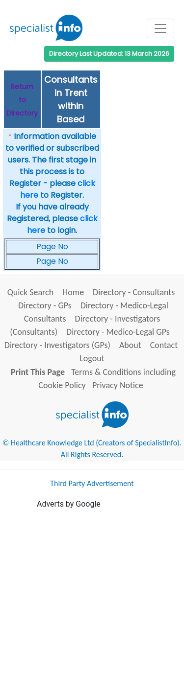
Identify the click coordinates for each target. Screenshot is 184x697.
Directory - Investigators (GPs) (57, 345)
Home (73, 292)
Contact (164, 345)
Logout (91, 358)
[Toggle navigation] (160, 28)
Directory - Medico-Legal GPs (118, 331)
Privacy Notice (117, 385)
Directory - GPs (45, 305)
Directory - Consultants (134, 292)
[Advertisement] (92, 602)
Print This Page (38, 372)
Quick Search (30, 292)
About (130, 345)
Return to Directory (22, 100)
